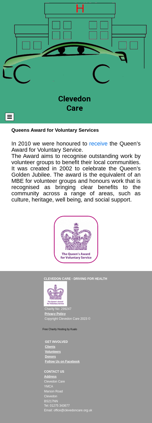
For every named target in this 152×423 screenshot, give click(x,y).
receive (98, 143)
